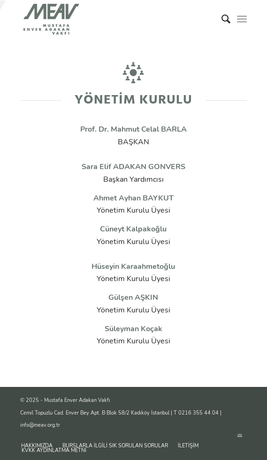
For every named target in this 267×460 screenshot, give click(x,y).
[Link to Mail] (240, 436)
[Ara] (221, 19)
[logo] (111, 19)
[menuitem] (221, 19)
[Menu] (242, 19)
